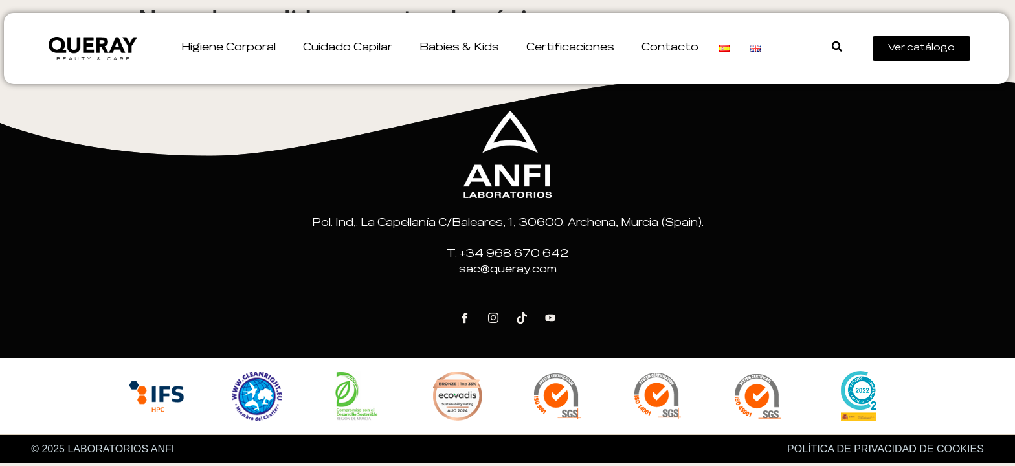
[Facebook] (464, 317)
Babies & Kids (462, 47)
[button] (836, 46)
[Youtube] (550, 317)
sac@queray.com (508, 270)
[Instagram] (493, 317)
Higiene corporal (231, 47)
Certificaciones (573, 47)
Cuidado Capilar (351, 47)
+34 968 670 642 (514, 254)
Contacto (669, 48)
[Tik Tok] (521, 317)
